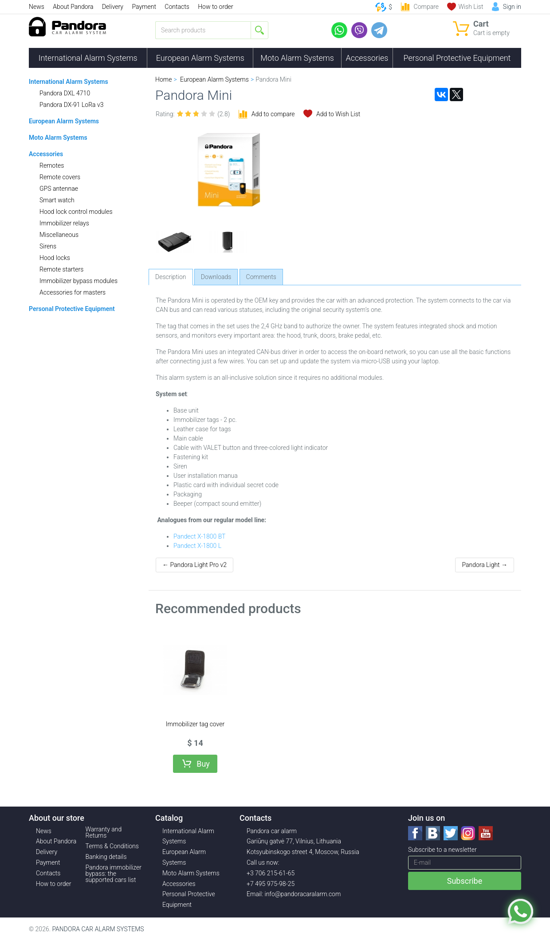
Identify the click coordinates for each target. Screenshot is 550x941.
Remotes (51, 165)
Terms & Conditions (112, 846)
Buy (203, 763)
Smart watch (57, 200)
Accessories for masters (72, 292)
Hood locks (54, 257)
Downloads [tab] (216, 276)
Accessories (367, 58)
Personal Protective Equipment (457, 58)
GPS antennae (58, 188)
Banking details (106, 856)
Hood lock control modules (76, 211)
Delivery (112, 6)
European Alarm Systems (200, 58)
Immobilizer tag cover (195, 724)
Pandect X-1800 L (197, 545)
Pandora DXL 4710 (64, 93)
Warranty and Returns (104, 832)
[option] (175, 241)
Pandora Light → (484, 564)
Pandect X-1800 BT (199, 536)
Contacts (177, 6)
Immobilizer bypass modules (78, 280)
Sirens (47, 246)
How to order (215, 6)
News (36, 6)
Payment (144, 6)
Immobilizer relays (64, 223)
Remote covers (59, 177)
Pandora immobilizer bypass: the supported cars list (113, 873)
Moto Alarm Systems (297, 58)
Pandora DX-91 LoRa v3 (71, 104)
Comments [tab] (261, 276)
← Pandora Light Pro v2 (194, 564)
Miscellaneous (59, 234)
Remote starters (61, 269)
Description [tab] (170, 276)
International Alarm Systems (88, 58)
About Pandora (73, 6)
